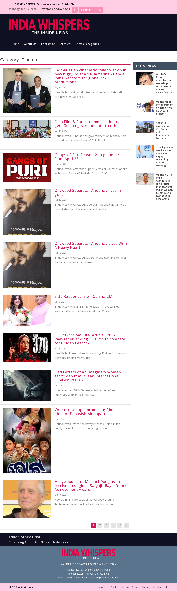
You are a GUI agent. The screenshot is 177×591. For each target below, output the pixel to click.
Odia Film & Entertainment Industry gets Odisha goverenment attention (87, 123)
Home (15, 44)
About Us (30, 44)
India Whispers (26, 587)
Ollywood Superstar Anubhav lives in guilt (88, 192)
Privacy (135, 587)
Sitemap (146, 587)
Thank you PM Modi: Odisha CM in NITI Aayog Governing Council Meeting (164, 156)
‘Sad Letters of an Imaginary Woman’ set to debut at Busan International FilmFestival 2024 (88, 375)
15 (119, 525)
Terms (125, 587)
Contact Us (48, 44)
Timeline (157, 587)
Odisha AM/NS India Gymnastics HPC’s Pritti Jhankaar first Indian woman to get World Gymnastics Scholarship (164, 187)
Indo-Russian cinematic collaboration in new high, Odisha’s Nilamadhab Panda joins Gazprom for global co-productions (91, 75)
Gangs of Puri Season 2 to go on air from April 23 (87, 156)
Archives (66, 44)
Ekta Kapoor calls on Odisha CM (55, 4)
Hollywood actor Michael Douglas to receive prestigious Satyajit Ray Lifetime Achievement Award (91, 485)
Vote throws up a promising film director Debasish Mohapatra (84, 411)
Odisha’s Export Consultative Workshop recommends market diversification (164, 83)
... (113, 525)
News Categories (88, 44)
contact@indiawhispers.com (105, 577)
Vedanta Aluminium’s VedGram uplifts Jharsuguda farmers (163, 130)
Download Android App (55, 9)
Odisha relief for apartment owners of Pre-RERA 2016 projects (164, 107)
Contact (115, 587)
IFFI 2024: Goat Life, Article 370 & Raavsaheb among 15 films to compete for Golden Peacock (90, 338)
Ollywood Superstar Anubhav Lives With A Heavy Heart (91, 245)
